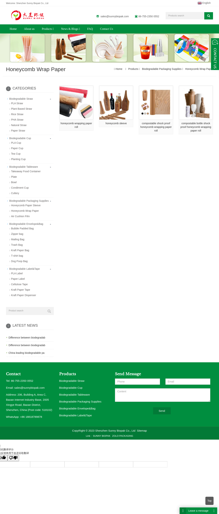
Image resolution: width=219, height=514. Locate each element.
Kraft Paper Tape (20, 289)
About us (29, 28)
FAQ (90, 28)
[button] (53, 28)
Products (48, 28)
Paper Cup (17, 148)
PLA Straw (17, 103)
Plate (14, 176)
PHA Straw (17, 119)
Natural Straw (19, 125)
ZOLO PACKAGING (122, 436)
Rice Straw (17, 114)
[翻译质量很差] (13, 458)
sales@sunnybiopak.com (114, 16)
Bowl (14, 182)
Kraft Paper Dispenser (23, 295)
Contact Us (106, 28)
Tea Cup (16, 153)
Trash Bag (17, 244)
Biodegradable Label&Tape (24, 268)
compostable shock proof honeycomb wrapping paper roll (156, 127)
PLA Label (17, 273)
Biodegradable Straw (21, 98)
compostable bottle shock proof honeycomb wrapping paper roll (196, 127)
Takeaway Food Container (26, 171)
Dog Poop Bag (19, 261)
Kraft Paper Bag (20, 250)
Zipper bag (17, 233)
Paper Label (18, 278)
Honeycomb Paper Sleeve (26, 205)
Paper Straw (18, 130)
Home (13, 28)
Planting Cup (18, 159)
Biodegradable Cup (20, 138)
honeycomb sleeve (116, 123)
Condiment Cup (20, 187)
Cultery (15, 193)
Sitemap (142, 430)
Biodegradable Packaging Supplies (161, 68)
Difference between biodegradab (27, 337)
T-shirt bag (17, 255)
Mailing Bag (17, 239)
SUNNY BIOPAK (101, 436)
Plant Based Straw (21, 108)
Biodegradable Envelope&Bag (26, 223)
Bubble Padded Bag (22, 228)
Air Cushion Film (20, 216)
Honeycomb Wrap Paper (198, 68)
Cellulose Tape (19, 284)
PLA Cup (16, 142)
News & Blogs (70, 28)
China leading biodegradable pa (26, 352)
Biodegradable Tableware (23, 166)
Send (162, 410)
